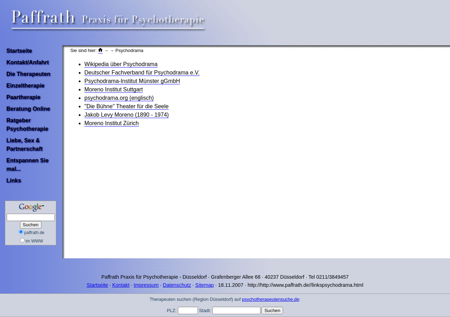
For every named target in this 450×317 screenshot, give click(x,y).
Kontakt (120, 285)
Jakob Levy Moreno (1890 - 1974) (126, 115)
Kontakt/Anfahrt (27, 62)
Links (13, 180)
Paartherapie (23, 97)
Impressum (146, 285)
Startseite (19, 51)
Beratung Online (28, 109)
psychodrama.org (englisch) (119, 98)
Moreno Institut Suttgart (113, 89)
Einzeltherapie (25, 86)
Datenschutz (177, 285)
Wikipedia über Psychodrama (121, 64)
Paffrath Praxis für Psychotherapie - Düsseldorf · (155, 277)
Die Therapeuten (28, 74)
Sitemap (204, 285)
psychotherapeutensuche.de (270, 299)
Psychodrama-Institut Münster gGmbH (132, 81)
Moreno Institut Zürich (111, 123)
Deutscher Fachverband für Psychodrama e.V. (142, 73)
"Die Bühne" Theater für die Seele (126, 106)
